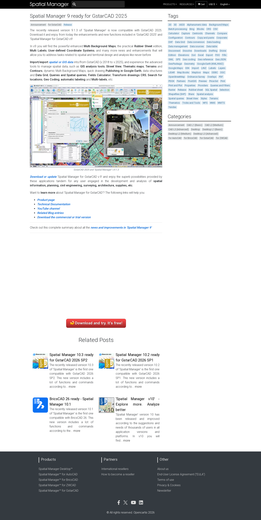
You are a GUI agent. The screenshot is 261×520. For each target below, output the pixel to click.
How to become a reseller (117, 474)
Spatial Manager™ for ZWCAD (57, 485)
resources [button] (186, 4)
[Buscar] (98, 4)
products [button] (169, 4)
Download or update (43, 176)
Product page (46, 200)
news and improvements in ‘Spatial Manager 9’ (121, 227)
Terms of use (165, 479)
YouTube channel (48, 208)
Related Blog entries (50, 213)
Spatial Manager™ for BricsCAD (58, 479)
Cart (201, 4)
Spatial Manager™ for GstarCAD (58, 490)
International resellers (115, 469)
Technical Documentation (53, 204)
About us (163, 469)
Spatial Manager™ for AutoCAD (58, 474)
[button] (213, 4)
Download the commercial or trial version (64, 217)
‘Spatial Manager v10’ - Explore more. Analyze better (138, 404)
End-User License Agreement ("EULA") (181, 474)
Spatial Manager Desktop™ (55, 469)
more (72, 386)
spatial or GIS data (61, 62)
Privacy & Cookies (169, 485)
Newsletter (164, 490)
